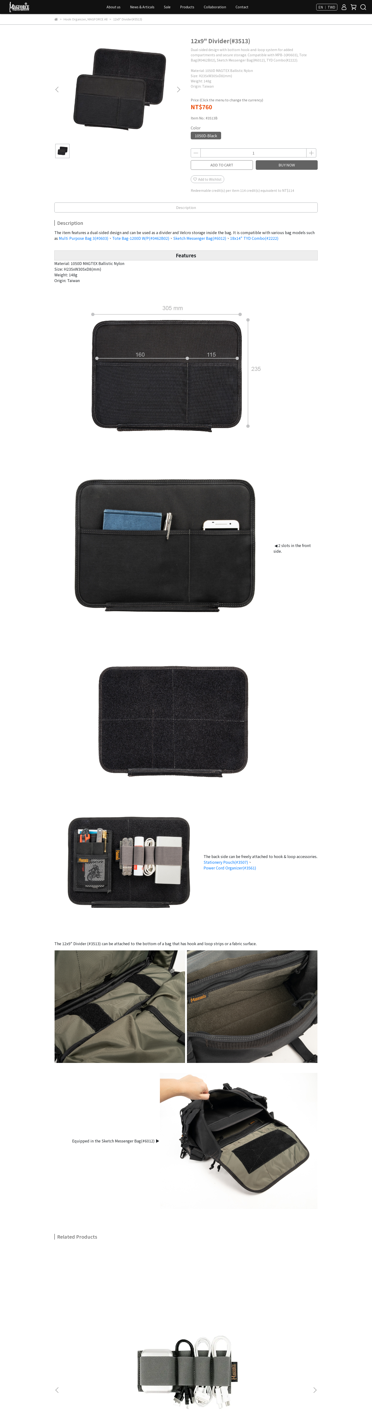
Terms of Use (108, 1357)
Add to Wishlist (207, 179)
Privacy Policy (81, 1357)
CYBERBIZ (154, 1408)
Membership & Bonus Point (76, 1363)
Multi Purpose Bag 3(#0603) (83, 238)
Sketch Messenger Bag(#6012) (199, 238)
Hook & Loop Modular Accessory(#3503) (282, 1307)
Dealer (59, 1357)
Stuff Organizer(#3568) (154, 1304)
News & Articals (142, 7)
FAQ (131, 1363)
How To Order (135, 1357)
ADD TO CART (221, 164)
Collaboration (215, 7)
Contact (242, 7)
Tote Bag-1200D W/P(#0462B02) (140, 238)
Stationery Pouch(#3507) (226, 862)
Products (187, 7)
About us (114, 7)
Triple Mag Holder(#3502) (218, 1304)
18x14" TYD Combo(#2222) (254, 238)
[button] (178, 89)
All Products (113, 1363)
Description (186, 207)
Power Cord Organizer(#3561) (230, 868)
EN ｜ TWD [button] (326, 7)
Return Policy (162, 1357)
